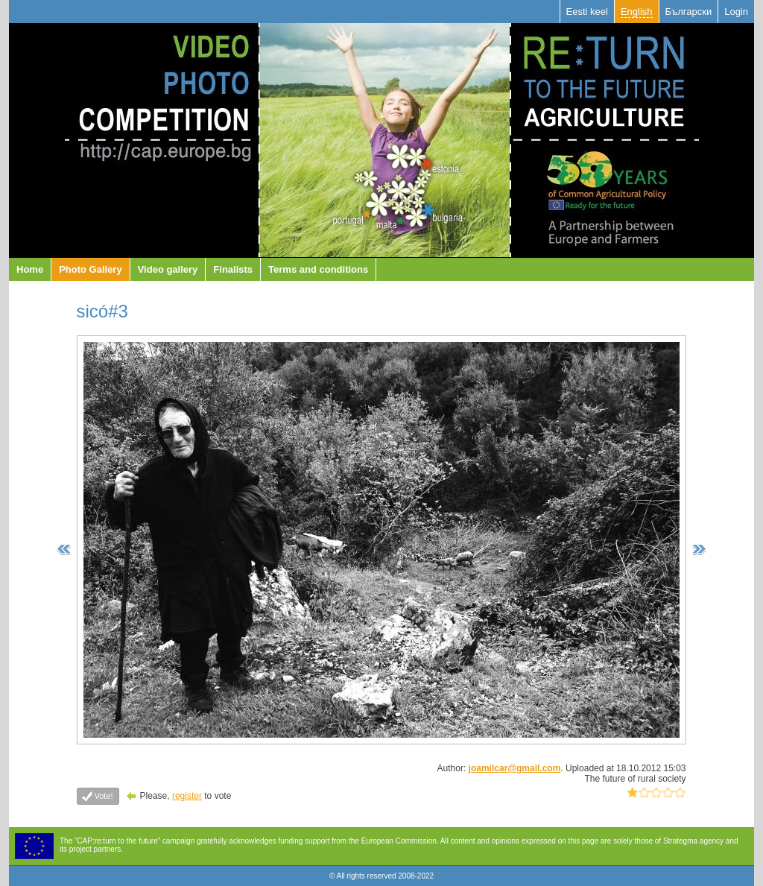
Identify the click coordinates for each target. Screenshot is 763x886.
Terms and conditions (318, 269)
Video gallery (168, 269)
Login (736, 11)
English (637, 11)
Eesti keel (587, 11)
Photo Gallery (90, 269)
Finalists (233, 269)
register (187, 796)
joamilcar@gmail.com (515, 768)
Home (29, 269)
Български (688, 11)
